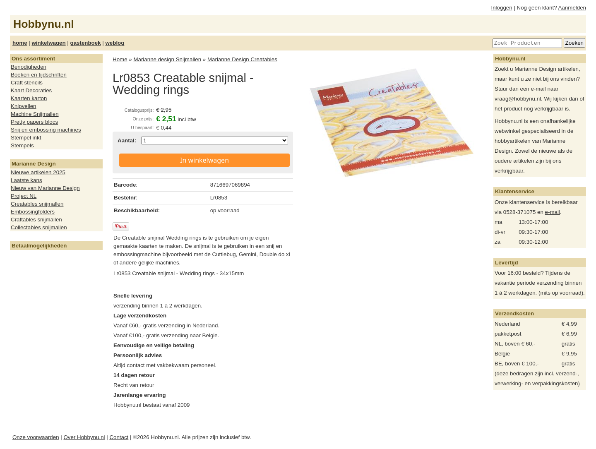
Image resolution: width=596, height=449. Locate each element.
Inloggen (501, 8)
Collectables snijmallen (39, 227)
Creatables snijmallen (37, 204)
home (19, 43)
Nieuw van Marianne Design (45, 188)
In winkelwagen (204, 160)
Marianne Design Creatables (242, 59)
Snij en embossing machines (46, 130)
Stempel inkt (26, 137)
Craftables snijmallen (36, 219)
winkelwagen (48, 43)
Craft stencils (27, 82)
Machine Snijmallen (35, 114)
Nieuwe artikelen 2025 (38, 172)
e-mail (552, 212)
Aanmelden (572, 8)
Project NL (23, 196)
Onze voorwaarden (35, 437)
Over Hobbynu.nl (84, 437)
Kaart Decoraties (31, 90)
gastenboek (85, 43)
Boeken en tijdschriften (39, 75)
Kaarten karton (29, 98)
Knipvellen (23, 106)
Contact (118, 437)
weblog (114, 43)
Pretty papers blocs (34, 122)
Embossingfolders (33, 212)
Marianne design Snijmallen (167, 59)
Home (120, 59)
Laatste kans (26, 180)
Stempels (22, 145)
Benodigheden (28, 67)
